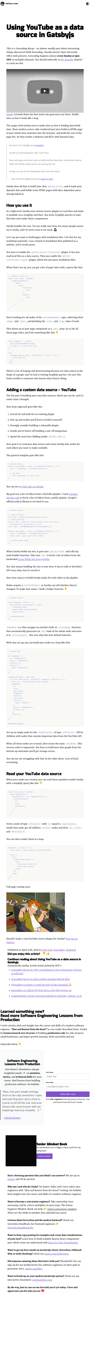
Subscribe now (67, 1094)
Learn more (44, 1156)
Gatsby (9, 114)
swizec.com (12, 3)
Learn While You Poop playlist (33, 559)
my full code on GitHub (31, 486)
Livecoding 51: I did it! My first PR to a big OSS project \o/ (41, 990)
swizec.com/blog (33, 1268)
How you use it (19, 205)
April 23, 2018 (47, 179)
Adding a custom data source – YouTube (41, 389)
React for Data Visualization (63, 1242)
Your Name (49, 1072)
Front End (46, 950)
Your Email (49, 1082)
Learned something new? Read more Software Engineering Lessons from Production (41, 1015)
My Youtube (67, 59)
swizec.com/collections (56, 1254)
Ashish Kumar (12, 1117)
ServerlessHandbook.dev (20, 1227)
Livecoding (59, 950)
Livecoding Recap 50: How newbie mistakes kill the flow (40, 979)
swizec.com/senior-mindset (62, 1209)
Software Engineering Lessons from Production (22, 1062)
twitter (11, 1179)
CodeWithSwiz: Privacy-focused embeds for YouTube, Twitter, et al (46, 996)
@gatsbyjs (39, 145)
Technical (71, 950)
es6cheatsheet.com (42, 1280)
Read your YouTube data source (33, 773)
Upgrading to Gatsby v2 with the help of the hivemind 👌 (41, 985)
